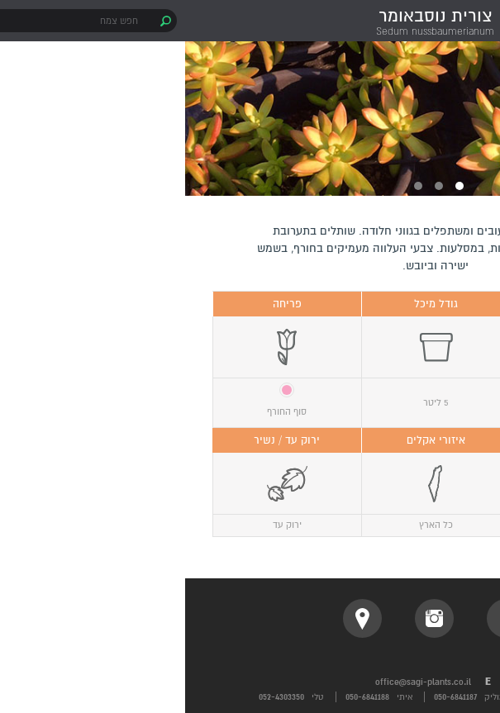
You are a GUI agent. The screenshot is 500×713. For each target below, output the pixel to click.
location (177, 618)
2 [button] (254, 186)
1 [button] (274, 186)
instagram (249, 618)
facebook (321, 618)
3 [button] (233, 186)
